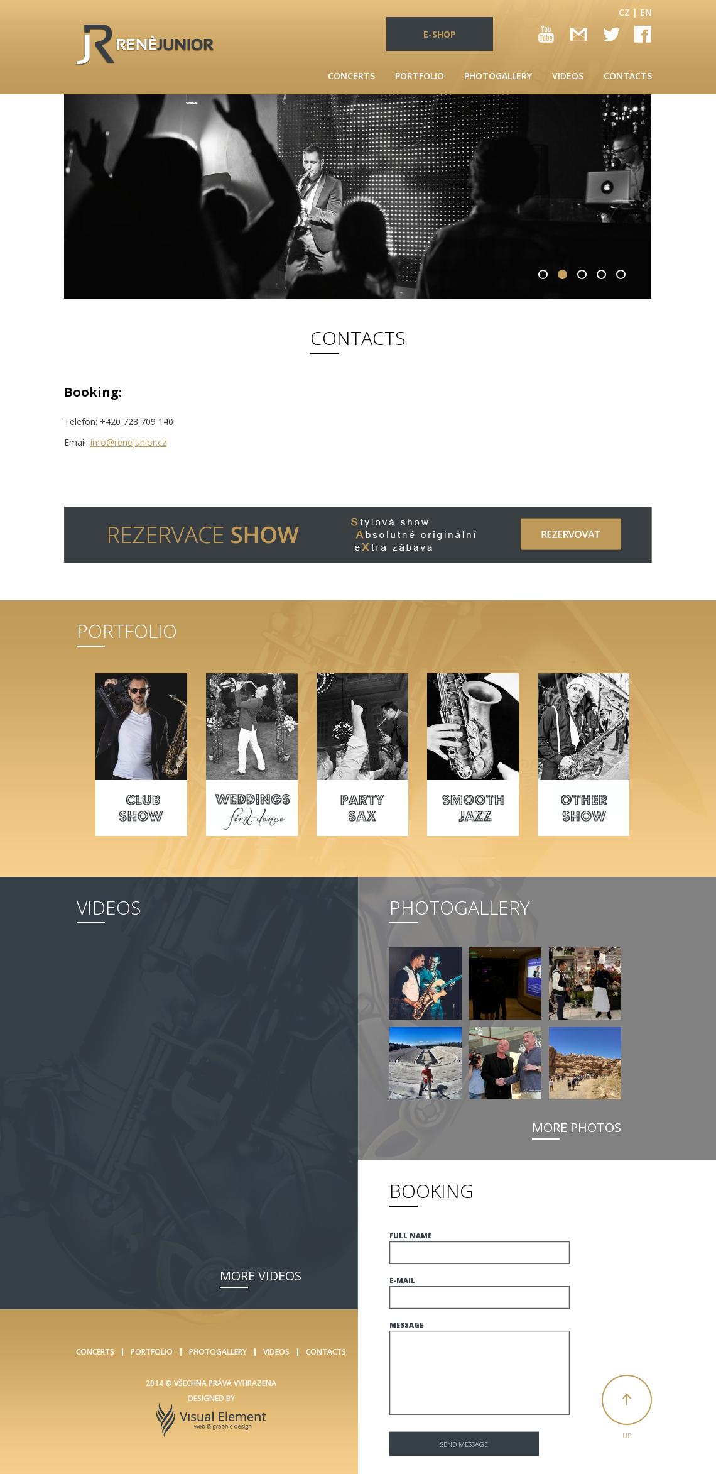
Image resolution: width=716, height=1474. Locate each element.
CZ (624, 12)
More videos (260, 1275)
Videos (567, 76)
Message (406, 1324)
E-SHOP (439, 34)
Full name (410, 1235)
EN (646, 12)
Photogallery (498, 76)
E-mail (402, 1280)
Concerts (351, 76)
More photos (576, 1127)
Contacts (628, 76)
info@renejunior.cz (128, 442)
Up (627, 1435)
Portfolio (419, 76)
